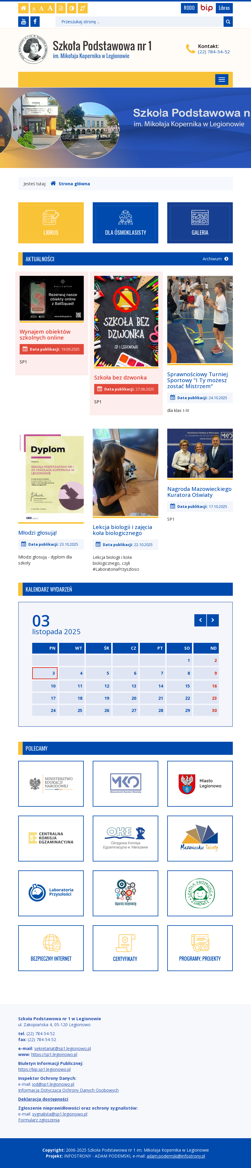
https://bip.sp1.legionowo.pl (44, 1069)
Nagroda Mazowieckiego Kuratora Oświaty (199, 491)
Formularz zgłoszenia (39, 1120)
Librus (224, 7)
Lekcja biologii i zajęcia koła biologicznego (122, 529)
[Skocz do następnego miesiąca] (213, 620)
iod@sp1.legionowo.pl (53, 1084)
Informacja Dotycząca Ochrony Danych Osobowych (68, 1090)
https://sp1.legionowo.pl (54, 1054)
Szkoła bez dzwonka (120, 377)
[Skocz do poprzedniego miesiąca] (200, 620)
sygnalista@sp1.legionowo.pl (59, 1114)
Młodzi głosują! (37, 532)
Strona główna (70, 183)
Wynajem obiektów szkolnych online (45, 334)
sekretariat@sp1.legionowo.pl (62, 1048)
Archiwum (215, 259)
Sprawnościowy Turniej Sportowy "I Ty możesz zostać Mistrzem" (197, 380)
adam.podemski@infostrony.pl (176, 1156)
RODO (189, 7)
